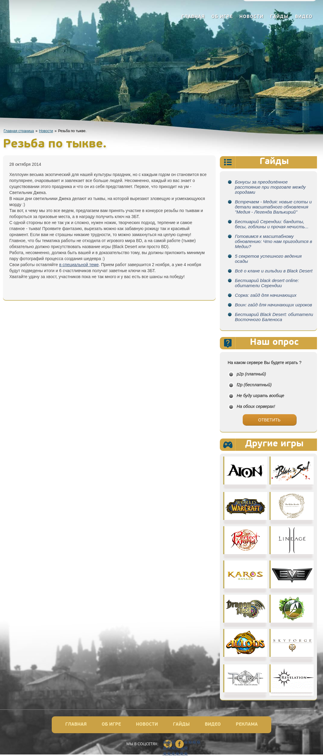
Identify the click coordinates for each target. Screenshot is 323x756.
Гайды (279, 17)
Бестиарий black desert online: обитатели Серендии (267, 283)
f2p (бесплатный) (254, 384)
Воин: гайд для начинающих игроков (273, 304)
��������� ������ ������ (168, 744)
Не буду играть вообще (260, 395)
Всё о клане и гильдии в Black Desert (273, 270)
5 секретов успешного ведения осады (268, 259)
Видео (303, 17)
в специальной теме (79, 264)
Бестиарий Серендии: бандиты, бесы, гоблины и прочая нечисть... (272, 224)
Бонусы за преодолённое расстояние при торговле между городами (270, 187)
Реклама (247, 724)
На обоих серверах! (256, 406)
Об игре (222, 17)
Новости (251, 17)
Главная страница (19, 131)
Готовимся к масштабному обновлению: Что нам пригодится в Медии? (273, 241)
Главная (193, 17)
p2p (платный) (251, 374)
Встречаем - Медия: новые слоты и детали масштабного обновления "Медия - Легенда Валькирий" (273, 206)
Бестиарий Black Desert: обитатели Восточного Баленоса (274, 317)
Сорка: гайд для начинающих (266, 295)
